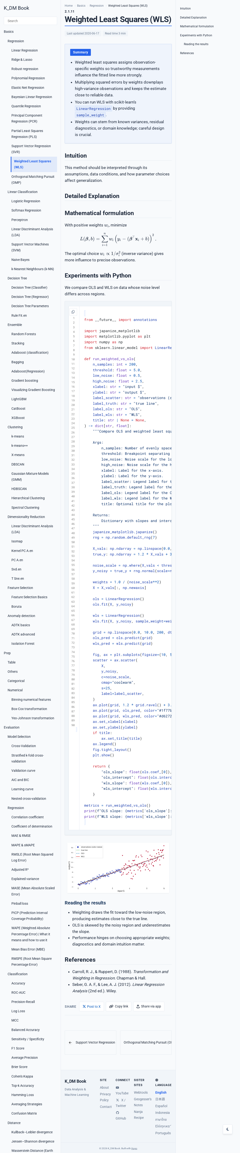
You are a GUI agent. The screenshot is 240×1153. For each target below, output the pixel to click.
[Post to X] (91, 1006)
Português (163, 1133)
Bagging (17, 362)
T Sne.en (17, 578)
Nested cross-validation (28, 798)
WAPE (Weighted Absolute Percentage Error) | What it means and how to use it (30, 934)
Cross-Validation (23, 746)
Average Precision (24, 1057)
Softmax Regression (26, 210)
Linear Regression (24, 50)
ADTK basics (20, 625)
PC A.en (17, 560)
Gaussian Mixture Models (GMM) (30, 476)
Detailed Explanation (193, 17)
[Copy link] (118, 1006)
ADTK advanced (23, 634)
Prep (7, 653)
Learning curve (22, 789)
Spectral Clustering (25, 507)
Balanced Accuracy (25, 1030)
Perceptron (19, 220)
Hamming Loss (22, 1095)
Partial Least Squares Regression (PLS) (27, 134)
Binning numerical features (31, 699)
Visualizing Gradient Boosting (33, 390)
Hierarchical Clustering (28, 498)
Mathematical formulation (197, 26)
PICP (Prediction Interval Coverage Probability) (29, 916)
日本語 (160, 1099)
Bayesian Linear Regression (31, 97)
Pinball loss (19, 903)
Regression (16, 41)
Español (161, 1106)
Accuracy (18, 983)
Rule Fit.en (19, 315)
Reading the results (196, 44)
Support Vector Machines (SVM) (30, 247)
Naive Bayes (20, 260)
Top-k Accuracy (22, 1085)
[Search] (30, 21)
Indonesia (162, 1113)
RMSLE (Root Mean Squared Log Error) (32, 857)
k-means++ (19, 445)
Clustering (15, 427)
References (187, 53)
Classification (18, 974)
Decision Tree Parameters (30, 306)
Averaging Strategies (26, 1104)
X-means (17, 455)
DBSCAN (17, 464)
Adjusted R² (20, 869)
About (104, 1087)
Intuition (185, 8)
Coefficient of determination (31, 826)
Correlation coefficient (27, 817)
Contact (106, 1107)
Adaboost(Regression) (28, 371)
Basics (9, 31)
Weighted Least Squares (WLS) (32, 164)
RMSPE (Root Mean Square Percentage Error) (31, 961)
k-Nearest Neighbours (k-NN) (32, 269)
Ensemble (15, 325)
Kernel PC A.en (22, 551)
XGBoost (18, 418)
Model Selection (19, 737)
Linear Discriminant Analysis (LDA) (32, 232)
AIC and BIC (20, 780)
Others (13, 671)
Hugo (134, 1148)
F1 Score (17, 1048)
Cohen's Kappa (22, 1076)
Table (11, 662)
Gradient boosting (24, 380)
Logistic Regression (25, 201)
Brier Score (19, 1067)
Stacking (17, 343)
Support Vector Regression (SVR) (31, 149)
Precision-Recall (23, 1002)
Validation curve (23, 770)
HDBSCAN (19, 489)
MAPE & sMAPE (23, 845)
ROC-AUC (18, 992)
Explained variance (25, 879)
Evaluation (12, 727)
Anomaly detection (21, 616)
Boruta (16, 606)
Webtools (141, 1092)
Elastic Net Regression (27, 87)
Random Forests (23, 334)
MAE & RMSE (21, 836)
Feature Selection (20, 588)
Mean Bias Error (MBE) (28, 949)
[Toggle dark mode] (227, 1129)
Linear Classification (23, 192)
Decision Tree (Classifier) (29, 287)
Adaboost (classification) (30, 352)
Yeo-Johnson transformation (32, 718)
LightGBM (18, 399)
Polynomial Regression (28, 78)
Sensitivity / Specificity (27, 1039)
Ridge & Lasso (21, 59)
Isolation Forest (22, 643)
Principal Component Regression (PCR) (26, 118)
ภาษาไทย (161, 1119)
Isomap (17, 541)
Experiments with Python (196, 35)
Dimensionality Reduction (26, 517)
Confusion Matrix (24, 1113)
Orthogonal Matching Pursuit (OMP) (32, 179)
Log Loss (18, 1011)
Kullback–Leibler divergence (32, 1132)
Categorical (16, 681)
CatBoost (18, 408)
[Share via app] (148, 1006)
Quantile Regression (26, 106)
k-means (17, 436)
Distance (14, 1123)
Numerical (15, 690)
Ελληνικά (162, 1126)
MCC (15, 1020)
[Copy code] (73, 312)
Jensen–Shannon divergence (32, 1141)
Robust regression (24, 69)
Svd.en (16, 569)
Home (69, 5)
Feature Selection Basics (29, 597)
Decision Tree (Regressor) (30, 297)
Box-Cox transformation (29, 709)
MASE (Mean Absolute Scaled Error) (33, 891)
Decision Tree (17, 278)
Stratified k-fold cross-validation (27, 758)
